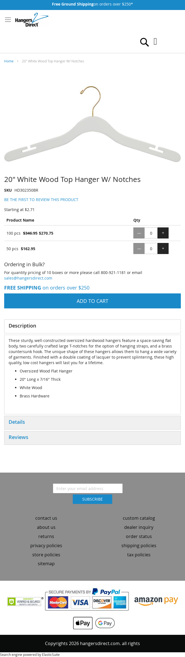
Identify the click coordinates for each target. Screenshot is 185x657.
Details (17, 421)
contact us (46, 518)
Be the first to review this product (41, 199)
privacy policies (46, 545)
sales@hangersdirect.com (28, 278)
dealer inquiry (138, 527)
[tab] (92, 326)
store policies (46, 555)
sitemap (46, 563)
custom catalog (139, 518)
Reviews (18, 437)
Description (22, 325)
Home (9, 61)
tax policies (139, 555)
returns (46, 536)
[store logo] (32, 20)
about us (46, 527)
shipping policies (138, 545)
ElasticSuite (51, 654)
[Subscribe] (92, 499)
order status (139, 536)
